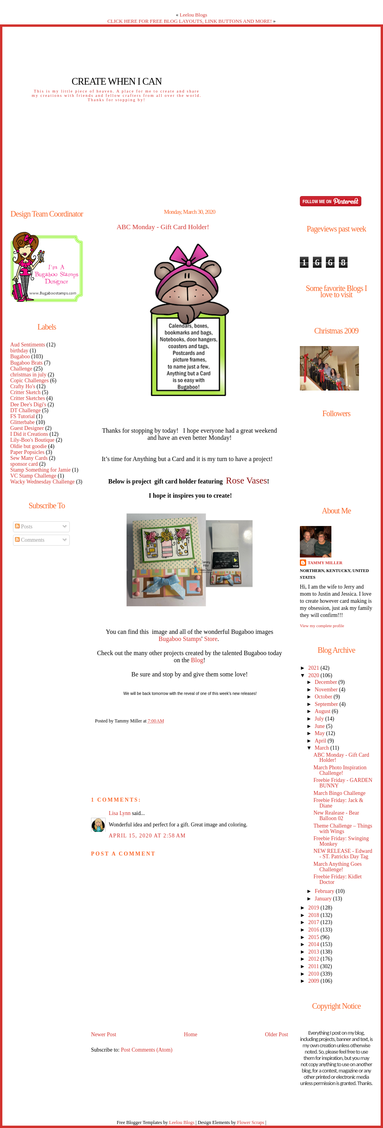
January (324, 899)
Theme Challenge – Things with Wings (342, 828)
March (322, 748)
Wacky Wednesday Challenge (42, 482)
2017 (314, 922)
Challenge (21, 369)
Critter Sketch (25, 392)
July (320, 719)
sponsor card (24, 464)
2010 (314, 974)
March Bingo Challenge (339, 793)
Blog (197, 660)
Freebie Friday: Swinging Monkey (341, 841)
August (323, 711)
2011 (314, 966)
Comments (30, 540)
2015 (314, 937)
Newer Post (103, 1034)
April (321, 741)
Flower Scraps (250, 1122)
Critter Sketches (27, 398)
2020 (314, 675)
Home (190, 1034)
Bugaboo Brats (26, 363)
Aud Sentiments (27, 345)
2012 (314, 959)
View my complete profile (322, 625)
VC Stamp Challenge (33, 476)
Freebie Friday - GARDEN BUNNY (342, 783)
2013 (314, 952)
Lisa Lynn (119, 813)
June (320, 726)
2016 (314, 930)
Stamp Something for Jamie (40, 470)
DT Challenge (25, 410)
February (325, 891)
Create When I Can (117, 81)
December (326, 682)
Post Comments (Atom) (147, 1050)
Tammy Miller (325, 562)
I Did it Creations (29, 434)
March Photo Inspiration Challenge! (339, 770)
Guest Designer (27, 428)
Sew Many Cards (29, 458)
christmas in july (28, 375)
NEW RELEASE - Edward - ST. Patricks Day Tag (342, 853)
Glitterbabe (22, 422)
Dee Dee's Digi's (28, 404)
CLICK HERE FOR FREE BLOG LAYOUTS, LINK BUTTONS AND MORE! (189, 21)
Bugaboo (20, 356)
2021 (314, 668)
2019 (314, 908)
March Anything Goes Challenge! (337, 866)
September (327, 704)
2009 (314, 981)
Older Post (276, 1034)
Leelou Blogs (193, 15)
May (320, 733)
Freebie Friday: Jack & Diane (338, 803)
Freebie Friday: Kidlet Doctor (337, 879)
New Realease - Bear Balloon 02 (336, 815)
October (324, 697)
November (327, 690)
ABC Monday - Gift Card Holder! (163, 227)
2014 (314, 944)
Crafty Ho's (22, 386)
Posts (24, 527)
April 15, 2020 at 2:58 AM (147, 836)
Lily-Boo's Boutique (32, 440)
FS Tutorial (22, 416)
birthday (19, 351)
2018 (314, 915)
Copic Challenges (29, 380)
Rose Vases (246, 480)
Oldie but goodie (28, 446)
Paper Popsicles (27, 452)
